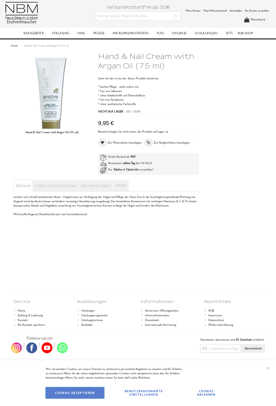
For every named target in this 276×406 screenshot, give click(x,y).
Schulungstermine (92, 320)
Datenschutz (216, 320)
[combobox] (138, 16)
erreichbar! (146, 169)
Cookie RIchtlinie (139, 377)
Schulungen (88, 310)
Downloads (152, 320)
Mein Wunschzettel (215, 10)
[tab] (23, 185)
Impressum (215, 315)
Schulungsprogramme (94, 315)
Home (14, 45)
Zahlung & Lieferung (30, 315)
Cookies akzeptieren (75, 393)
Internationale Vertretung (160, 324)
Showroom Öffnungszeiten (161, 310)
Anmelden (236, 10)
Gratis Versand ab (117, 156)
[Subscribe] (253, 348)
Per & (119, 169)
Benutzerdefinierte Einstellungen (144, 393)
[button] (120, 142)
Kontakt (23, 320)
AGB (211, 310)
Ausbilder (87, 324)
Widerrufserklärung (220, 324)
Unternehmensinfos (157, 315)
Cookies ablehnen (206, 393)
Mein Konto (193, 10)
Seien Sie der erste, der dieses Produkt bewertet (128, 78)
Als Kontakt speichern (31, 324)
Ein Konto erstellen (257, 10)
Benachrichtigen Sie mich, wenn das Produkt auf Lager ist (133, 131)
